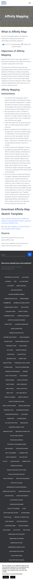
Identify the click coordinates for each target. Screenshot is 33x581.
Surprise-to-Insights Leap (21, 517)
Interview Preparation (11, 414)
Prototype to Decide (16, 483)
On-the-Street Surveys (16, 435)
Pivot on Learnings (10, 453)
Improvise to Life (8, 410)
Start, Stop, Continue (13, 508)
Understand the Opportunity (16, 534)
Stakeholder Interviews (16, 504)
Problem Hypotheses (16, 465)
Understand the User (16, 542)
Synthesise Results (22, 521)
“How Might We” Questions (11, 277)
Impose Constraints (24, 405)
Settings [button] (6, 577)
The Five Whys (6, 530)
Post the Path (23, 457)
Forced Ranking (9, 380)
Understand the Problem (16, 538)
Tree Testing (26, 530)
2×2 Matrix (8, 281)
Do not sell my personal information (12, 573)
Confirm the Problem (23, 315)
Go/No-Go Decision (22, 380)
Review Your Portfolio (9, 491)
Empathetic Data (11, 358)
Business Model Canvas (11, 307)
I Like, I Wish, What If (21, 393)
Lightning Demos (21, 418)
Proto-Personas (8, 478)
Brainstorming (24, 298)
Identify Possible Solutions (16, 401)
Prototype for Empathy (23, 478)
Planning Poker (23, 453)
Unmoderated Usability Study (16, 547)
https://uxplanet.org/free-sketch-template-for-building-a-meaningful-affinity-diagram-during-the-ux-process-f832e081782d (16, 221)
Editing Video (10, 354)
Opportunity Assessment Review (16, 444)
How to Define (10, 384)
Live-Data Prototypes (11, 423)
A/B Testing (10, 285)
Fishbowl (25, 371)
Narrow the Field (8, 431)
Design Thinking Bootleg (22, 341)
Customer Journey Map (22, 324)
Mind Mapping (24, 423)
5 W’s (15, 281)
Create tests (8, 324)
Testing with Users (10, 525)
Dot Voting (10, 350)
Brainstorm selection (11, 298)
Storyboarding (25, 512)
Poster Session (14, 461)
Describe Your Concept (10, 337)
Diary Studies (23, 345)
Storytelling (7, 517)
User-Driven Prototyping (16, 551)
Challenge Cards (10, 311)
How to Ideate (10, 388)
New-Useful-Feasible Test (23, 431)
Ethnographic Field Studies (22, 363)
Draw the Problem (21, 350)
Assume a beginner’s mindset (16, 294)
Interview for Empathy (22, 410)
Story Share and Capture (10, 512)
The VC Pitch (16, 530)
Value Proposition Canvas (16, 560)
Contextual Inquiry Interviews (16, 320)
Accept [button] (12, 577)
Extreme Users (8, 367)
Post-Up (5, 461)
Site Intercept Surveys (16, 500)
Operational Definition (16, 440)
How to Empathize (22, 384)
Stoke (24, 508)
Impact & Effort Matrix (9, 405)
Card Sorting (25, 307)
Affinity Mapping (21, 285)
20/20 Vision (25, 277)
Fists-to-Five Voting (11, 375)
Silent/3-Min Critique (22, 495)
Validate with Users (16, 555)
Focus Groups (24, 375)
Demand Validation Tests (16, 333)
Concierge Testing (9, 315)
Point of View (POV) (11, 457)
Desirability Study (11, 345)
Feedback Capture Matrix (12, 371)
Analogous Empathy (16, 290)
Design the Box (8, 341)
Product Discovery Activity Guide (16, 470)
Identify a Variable (10, 397)
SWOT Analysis (9, 521)
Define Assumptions (16, 328)
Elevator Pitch (21, 354)
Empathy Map (22, 358)
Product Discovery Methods (16, 474)
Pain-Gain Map (9, 448)
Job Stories (24, 414)
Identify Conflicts (23, 397)
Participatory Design (22, 448)
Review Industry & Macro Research (16, 487)
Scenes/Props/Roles (24, 491)
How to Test (9, 393)
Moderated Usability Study (16, 427)
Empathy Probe (7, 363)
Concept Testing (23, 311)
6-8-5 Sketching (23, 281)
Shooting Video (9, 495)
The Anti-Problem (23, 525)
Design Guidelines (24, 337)
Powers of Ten (26, 461)
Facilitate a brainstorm (22, 367)
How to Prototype (22, 388)
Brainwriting (7, 303)
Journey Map (10, 418)
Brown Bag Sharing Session (21, 303)
